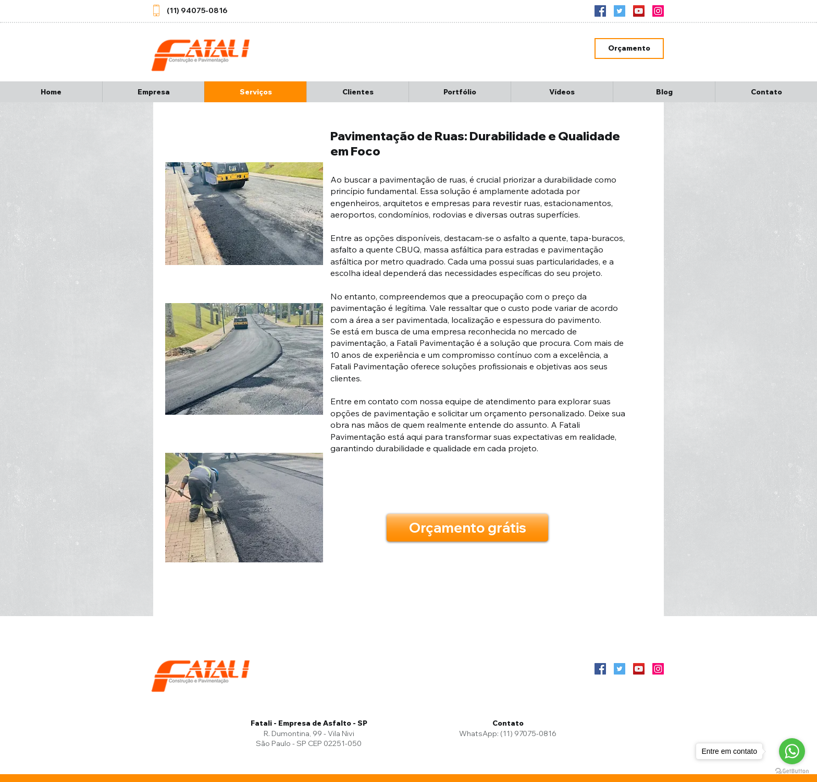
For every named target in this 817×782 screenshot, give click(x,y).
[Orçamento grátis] (467, 528)
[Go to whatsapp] (792, 751)
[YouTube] (639, 11)
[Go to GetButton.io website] (792, 771)
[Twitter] (619, 11)
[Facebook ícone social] (600, 11)
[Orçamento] (629, 48)
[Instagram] (658, 11)
